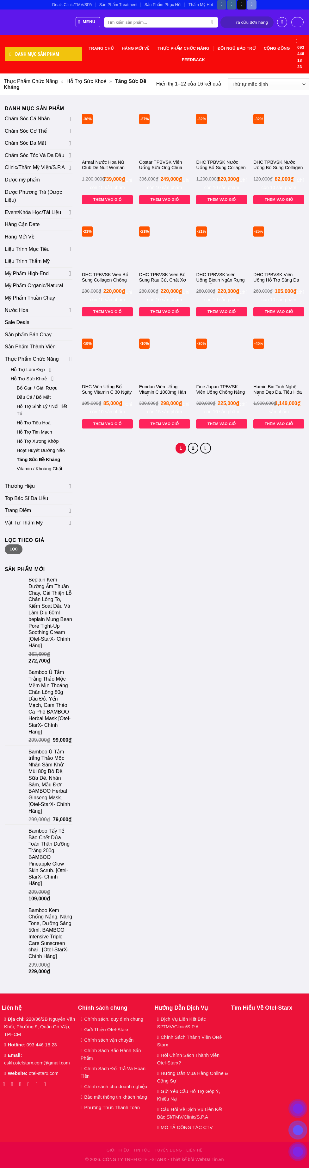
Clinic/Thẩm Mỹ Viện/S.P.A (35, 167)
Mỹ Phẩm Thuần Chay (30, 298)
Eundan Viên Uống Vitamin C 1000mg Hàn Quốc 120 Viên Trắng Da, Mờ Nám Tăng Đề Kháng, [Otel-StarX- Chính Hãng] (162, 390)
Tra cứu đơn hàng (251, 22)
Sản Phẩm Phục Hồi (163, 4)
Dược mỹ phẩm (22, 179)
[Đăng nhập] (282, 22)
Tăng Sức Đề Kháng (38, 459)
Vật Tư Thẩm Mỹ (24, 522)
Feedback (193, 59)
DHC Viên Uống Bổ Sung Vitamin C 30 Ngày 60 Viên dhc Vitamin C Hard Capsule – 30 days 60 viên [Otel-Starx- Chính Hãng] (107, 390)
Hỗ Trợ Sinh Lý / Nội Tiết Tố (42, 410)
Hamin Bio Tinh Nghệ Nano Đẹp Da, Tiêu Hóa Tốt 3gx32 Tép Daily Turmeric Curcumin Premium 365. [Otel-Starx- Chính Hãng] (277, 390)
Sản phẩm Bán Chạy (28, 334)
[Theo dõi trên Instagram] (231, 5)
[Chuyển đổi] (70, 119)
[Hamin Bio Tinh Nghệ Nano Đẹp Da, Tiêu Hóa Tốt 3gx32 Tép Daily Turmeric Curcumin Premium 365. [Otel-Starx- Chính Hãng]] (278, 354)
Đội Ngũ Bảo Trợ (237, 48)
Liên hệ (194, 1150)
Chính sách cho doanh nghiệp (116, 1086)
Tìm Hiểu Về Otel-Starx (261, 1008)
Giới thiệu (118, 1150)
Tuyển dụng (168, 1150)
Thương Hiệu (20, 486)
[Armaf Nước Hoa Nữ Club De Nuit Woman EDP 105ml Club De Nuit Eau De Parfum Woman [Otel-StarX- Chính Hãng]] (107, 130)
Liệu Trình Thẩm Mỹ (27, 261)
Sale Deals (17, 322)
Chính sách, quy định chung (113, 1019)
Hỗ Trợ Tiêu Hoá (34, 422)
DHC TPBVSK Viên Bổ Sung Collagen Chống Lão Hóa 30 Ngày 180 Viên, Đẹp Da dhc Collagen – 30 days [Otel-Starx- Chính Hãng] (107, 277)
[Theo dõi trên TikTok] (241, 5)
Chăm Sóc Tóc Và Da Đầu (34, 155)
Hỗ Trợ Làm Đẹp (28, 369)
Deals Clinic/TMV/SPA (72, 4)
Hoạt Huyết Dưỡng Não (41, 450)
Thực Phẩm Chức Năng (183, 48)
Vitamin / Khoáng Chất (39, 468)
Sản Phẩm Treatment (118, 4)
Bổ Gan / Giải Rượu (37, 387)
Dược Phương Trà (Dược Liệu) (33, 196)
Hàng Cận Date (22, 224)
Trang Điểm (18, 510)
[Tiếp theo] (205, 448)
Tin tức (141, 1150)
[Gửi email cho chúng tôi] (30, 1084)
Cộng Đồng (277, 48)
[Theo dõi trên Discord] (251, 5)
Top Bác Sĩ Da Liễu (26, 498)
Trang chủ (101, 48)
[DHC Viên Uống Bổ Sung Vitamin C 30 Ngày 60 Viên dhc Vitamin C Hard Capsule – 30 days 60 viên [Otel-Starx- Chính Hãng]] (107, 354)
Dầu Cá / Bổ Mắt (34, 397)
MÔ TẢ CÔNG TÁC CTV (187, 1127)
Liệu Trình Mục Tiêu (27, 249)
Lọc (13, 549)
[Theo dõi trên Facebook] (221, 5)
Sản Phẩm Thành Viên (30, 346)
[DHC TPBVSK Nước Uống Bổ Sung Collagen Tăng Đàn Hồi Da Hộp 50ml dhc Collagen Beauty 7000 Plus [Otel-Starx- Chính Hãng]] (278, 130)
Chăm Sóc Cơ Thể (26, 131)
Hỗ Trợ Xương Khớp (38, 441)
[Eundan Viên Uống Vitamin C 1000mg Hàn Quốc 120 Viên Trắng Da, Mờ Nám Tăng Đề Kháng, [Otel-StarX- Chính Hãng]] (164, 354)
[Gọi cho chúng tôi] (38, 1084)
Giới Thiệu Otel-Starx (106, 1029)
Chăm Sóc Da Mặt (25, 143)
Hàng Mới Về (135, 48)
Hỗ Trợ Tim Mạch (34, 432)
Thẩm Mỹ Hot (200, 4)
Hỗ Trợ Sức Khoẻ (86, 81)
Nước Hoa (16, 310)
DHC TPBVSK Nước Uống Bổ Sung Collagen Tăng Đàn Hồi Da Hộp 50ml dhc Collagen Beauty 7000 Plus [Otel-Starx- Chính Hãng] (278, 165)
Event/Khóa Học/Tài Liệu (34, 212)
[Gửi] (212, 22)
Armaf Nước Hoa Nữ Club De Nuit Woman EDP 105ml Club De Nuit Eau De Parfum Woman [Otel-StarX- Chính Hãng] (107, 165)
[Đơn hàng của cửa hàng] (268, 84)
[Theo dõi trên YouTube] (46, 1084)
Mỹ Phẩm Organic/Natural (34, 285)
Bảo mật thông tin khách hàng (115, 1097)
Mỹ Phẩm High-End (27, 273)
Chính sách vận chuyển (108, 1040)
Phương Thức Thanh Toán (112, 1107)
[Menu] (88, 22)
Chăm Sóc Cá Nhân (27, 118)
